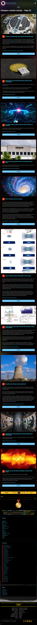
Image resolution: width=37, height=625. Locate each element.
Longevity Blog (4, 590)
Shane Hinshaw (6, 567)
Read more (18, 54)
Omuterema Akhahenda (7, 560)
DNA (3, 523)
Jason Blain (5, 577)
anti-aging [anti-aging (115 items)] (9, 510)
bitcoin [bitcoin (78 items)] (32, 510)
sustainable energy (13, 40)
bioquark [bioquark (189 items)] (21, 510)
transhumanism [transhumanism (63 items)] (28, 514)
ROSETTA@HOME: (13, 616)
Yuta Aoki (5, 563)
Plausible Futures (5, 593)
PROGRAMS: (20, 615)
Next (31, 493)
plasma (29, 284)
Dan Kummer (5, 558)
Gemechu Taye (6, 50)
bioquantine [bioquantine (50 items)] (17, 510)
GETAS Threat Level (18, 605)
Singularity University (5, 526)
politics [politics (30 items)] (31, 513)
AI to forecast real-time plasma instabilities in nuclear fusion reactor (18, 471)
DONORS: (15, 612)
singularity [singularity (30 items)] (16, 514)
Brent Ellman (5, 573)
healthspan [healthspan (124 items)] (29, 511)
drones (10, 94)
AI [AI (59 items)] (4, 510)
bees (3, 537)
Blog (18, 7)
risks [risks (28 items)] (14, 514)
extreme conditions (25, 285)
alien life (3, 530)
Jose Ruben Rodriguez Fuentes (8, 557)
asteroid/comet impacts (6, 533)
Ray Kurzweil (4, 524)
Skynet (3, 527)
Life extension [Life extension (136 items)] (17, 513)
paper (5, 291)
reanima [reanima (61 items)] (33, 513)
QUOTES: (20, 617)
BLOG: (19, 611)
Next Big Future (4, 592)
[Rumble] (31, 621)
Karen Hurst (5, 556)
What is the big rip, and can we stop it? (13, 199)
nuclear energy (10, 50)
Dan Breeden (6, 221)
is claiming (21, 87)
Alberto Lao (5, 566)
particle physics (14, 50)
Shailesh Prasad (6, 168)
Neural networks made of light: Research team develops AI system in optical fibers (20, 327)
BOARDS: (20, 612)
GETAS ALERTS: (21, 609)
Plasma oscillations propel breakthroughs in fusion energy (18, 276)
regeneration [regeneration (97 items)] (10, 514)
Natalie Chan (5, 571)
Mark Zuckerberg (5, 528)
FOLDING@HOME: (13, 615)
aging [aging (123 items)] (3, 510)
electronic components (15, 344)
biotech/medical (10, 347)
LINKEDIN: (13, 609)
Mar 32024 (3, 327)
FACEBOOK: (12, 608)
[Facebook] (24, 621)
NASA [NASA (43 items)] (27, 513)
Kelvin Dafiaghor (7, 94)
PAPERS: (20, 616)
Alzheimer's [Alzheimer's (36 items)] (6, 510)
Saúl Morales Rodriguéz (7, 546)
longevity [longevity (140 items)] (25, 513)
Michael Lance (5, 576)
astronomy (4, 534)
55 (24, 493)
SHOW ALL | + (3, 582)
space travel (18, 404)
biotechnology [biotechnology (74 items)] (28, 510)
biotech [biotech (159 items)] (24, 510)
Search (35, 498)
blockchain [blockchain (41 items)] (34, 510)
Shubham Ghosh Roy (7, 404)
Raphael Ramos (6, 568)
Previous (6, 493)
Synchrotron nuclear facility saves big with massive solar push (19, 36)
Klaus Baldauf (5, 561)
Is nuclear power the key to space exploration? (15, 384)
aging (3, 529)
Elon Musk (3, 525)
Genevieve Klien (6, 545)
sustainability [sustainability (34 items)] (20, 514)
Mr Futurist (4, 591)
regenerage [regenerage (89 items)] (5, 514)
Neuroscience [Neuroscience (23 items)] (29, 513)
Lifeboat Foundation (6, 621)
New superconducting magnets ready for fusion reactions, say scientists (19, 125)
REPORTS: (20, 613)
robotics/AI (17, 347)
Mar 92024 (3, 125)
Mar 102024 (3, 36)
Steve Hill (4, 572)
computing (10, 168)
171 (27, 493)
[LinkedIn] (27, 621)
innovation (10, 131)
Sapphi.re (15, 621)
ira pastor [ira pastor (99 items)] (13, 513)
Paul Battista (5, 552)
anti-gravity (4, 531)
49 (13, 493)
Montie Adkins (5, 578)
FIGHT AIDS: (13, 613)
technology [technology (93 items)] (24, 514)
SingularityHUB (4, 594)
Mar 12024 (3, 384)
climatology (11, 404)
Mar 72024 (3, 276)
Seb (4, 574)
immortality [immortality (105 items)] (5, 513)
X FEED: (13, 611)
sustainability (21, 50)
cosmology (9, 221)
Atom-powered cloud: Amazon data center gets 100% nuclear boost (18, 162)
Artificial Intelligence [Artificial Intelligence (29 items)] (14, 510)
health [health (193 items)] (25, 512)
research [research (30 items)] (13, 514)
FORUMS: (16, 617)
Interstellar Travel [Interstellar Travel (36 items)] (9, 513)
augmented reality (5, 535)
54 (22, 493)
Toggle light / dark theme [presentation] (35, 3)
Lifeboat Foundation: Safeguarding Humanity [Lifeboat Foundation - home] (16, 3)
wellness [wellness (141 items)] (32, 514)
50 (15, 493)
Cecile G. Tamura (6, 562)
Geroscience (4, 589)
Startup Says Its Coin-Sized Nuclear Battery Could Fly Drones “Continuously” (18, 81)
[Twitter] (25, 621)
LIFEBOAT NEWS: (21, 608)
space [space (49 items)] (18, 514)
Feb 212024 (3, 434)
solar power (18, 50)
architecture (4, 532)
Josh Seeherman (7, 441)
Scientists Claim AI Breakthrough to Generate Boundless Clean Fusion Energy (19, 434)
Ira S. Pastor (5, 579)
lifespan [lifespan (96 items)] (21, 513)
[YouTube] (29, 621)
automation (4, 536)
